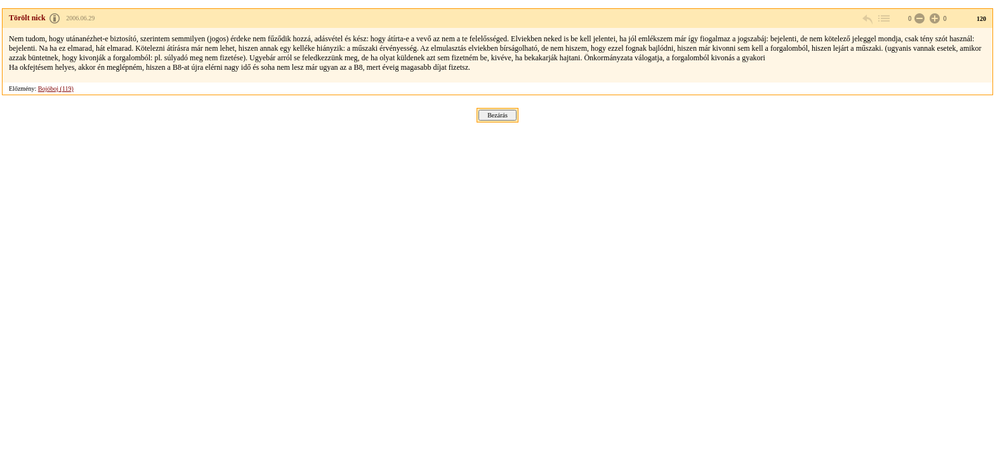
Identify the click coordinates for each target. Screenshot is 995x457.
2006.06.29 (80, 18)
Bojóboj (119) (56, 88)
